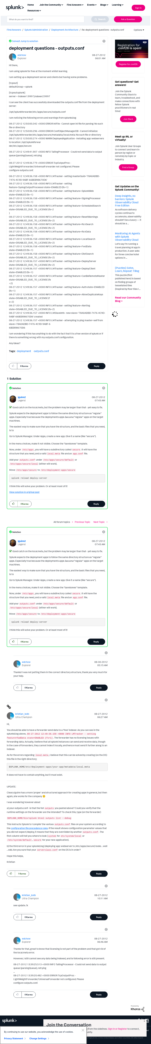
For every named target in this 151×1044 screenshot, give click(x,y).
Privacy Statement (13, 1039)
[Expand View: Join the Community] (62, 4)
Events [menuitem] (91, 4)
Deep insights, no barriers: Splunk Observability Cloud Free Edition (126, 200)
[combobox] (58, 19)
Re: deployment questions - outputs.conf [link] (103, 29)
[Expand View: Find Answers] (82, 4)
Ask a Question (128, 19)
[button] (103, 41)
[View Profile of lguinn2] (22, 397)
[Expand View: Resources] (40, 10)
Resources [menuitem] (33, 10)
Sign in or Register (117, 1028)
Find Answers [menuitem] (74, 4)
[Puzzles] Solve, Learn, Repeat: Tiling (127, 269)
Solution (16, 388)
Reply (96, 366)
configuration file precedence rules (29, 828)
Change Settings (37, 1039)
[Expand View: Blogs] (107, 4)
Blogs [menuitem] (103, 4)
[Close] (82, 1030)
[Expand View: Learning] (122, 4)
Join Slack (128, 119)
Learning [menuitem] (116, 4)
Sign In (138, 8)
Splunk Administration (36, 29)
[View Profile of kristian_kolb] (22, 713)
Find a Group (128, 167)
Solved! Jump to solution (25, 41)
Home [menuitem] (30, 4)
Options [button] (137, 29)
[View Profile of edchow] (22, 55)
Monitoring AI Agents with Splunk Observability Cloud (127, 236)
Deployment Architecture (64, 29)
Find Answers (14, 29)
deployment (24, 351)
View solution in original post (24, 492)
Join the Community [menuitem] (50, 4)
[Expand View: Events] (95, 4)
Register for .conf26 (128, 64)
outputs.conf (41, 351)
